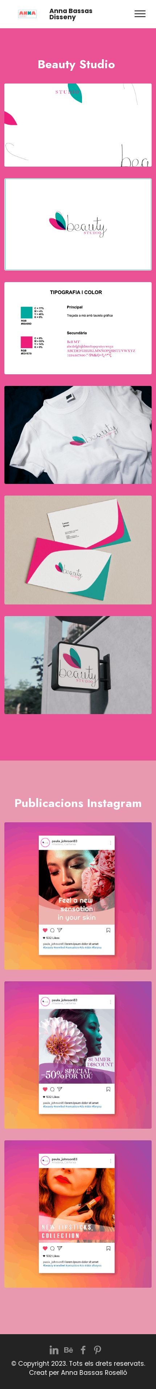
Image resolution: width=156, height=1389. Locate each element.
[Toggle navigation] (140, 13)
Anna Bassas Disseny (71, 14)
